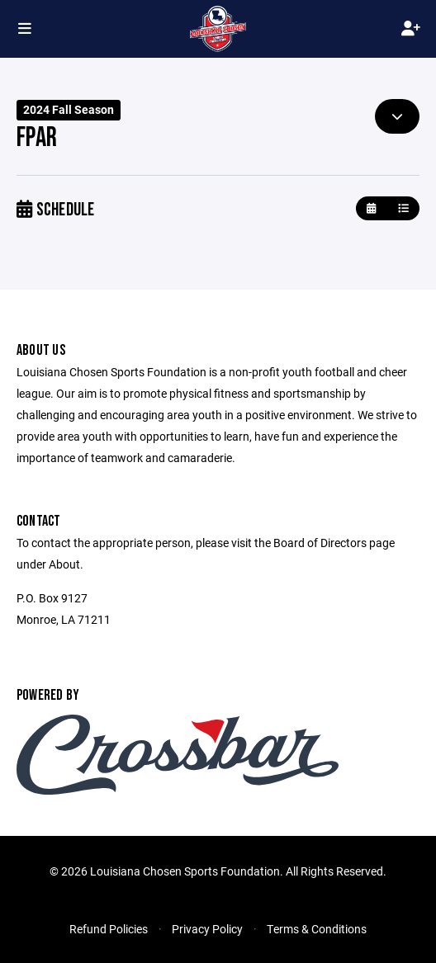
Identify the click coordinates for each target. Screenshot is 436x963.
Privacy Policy (207, 929)
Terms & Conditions (317, 929)
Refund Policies (108, 929)
